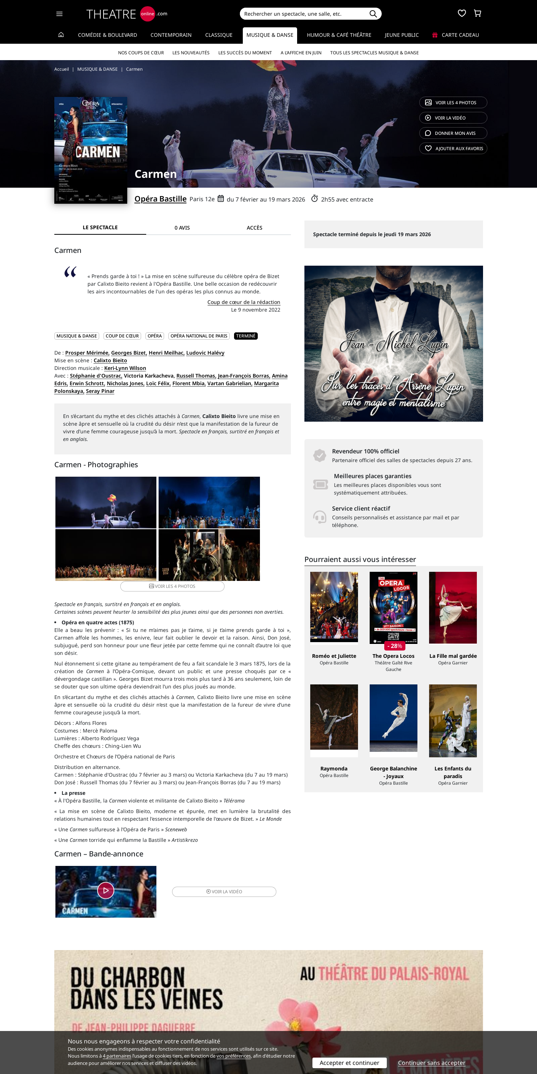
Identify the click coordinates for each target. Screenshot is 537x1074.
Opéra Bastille (161, 199)
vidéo (445, 118)
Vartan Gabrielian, (230, 383)
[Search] (302, 14)
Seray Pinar (100, 390)
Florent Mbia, (189, 383)
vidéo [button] (211, 889)
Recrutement (70, 1013)
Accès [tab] (254, 227)
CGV (169, 1021)
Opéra (155, 336)
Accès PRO (286, 1021)
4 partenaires (117, 1055)
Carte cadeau (455, 34)
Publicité (283, 1013)
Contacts (64, 1028)
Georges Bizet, (129, 352)
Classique (219, 34)
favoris (454, 148)
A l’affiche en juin (301, 53)
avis (450, 133)
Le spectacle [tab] (100, 227)
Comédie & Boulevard (107, 34)
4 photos (450, 102)
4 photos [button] (211, 559)
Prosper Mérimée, (87, 352)
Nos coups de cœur (141, 53)
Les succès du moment (245, 53)
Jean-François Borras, (244, 375)
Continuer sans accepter (432, 1063)
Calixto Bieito (110, 360)
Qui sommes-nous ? (78, 1005)
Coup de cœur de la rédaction (243, 301)
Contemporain (171, 34)
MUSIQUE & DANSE (77, 336)
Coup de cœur (122, 336)
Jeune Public (402, 34)
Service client (180, 1005)
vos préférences (234, 1055)
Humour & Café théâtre (339, 34)
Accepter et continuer (350, 1063)
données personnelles (208, 1021)
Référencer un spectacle (302, 1005)
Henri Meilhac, (167, 352)
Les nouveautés (191, 53)
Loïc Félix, (158, 383)
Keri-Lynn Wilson (125, 367)
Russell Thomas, (196, 375)
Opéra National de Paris (199, 336)
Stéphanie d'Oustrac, (96, 375)
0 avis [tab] (182, 227)
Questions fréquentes (190, 1013)
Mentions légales (75, 1021)
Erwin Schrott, (87, 383)
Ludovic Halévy (205, 352)
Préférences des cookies (193, 1028)
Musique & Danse (269, 34)
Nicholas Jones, (126, 383)
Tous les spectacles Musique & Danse (374, 53)
